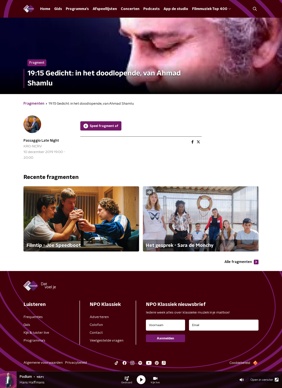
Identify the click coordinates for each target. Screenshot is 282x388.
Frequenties (33, 317)
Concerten (130, 9)
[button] (126, 379)
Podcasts (151, 9)
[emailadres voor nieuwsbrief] (223, 325)
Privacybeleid (76, 362)
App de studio (176, 9)
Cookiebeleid (240, 363)
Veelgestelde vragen (106, 340)
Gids (58, 9)
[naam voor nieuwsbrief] (165, 325)
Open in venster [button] (264, 380)
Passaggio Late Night (41, 140)
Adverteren (99, 317)
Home (45, 9)
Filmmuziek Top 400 (211, 9)
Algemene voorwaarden (43, 362)
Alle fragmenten (241, 262)
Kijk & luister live (36, 333)
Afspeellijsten (105, 9)
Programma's (77, 9)
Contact (96, 333)
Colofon (96, 325)
